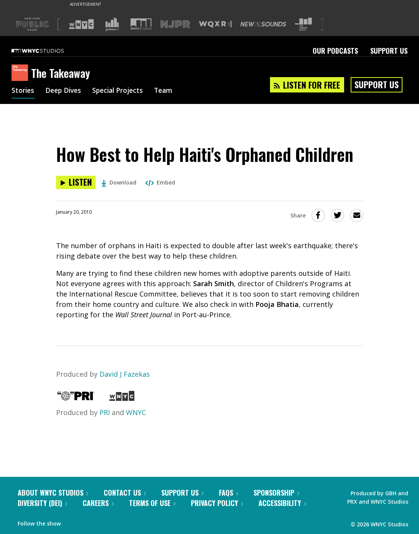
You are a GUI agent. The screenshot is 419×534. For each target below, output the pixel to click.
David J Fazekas (124, 374)
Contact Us (125, 493)
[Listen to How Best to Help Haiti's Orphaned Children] (76, 182)
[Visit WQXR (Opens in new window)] (215, 24)
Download (118, 182)
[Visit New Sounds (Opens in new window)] (263, 24)
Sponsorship (276, 493)
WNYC (136, 412)
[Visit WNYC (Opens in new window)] (81, 24)
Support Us (388, 51)
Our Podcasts (335, 51)
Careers (98, 503)
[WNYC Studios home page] (47, 50)
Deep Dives (65, 91)
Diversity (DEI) (42, 503)
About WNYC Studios (53, 493)
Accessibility (282, 503)
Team (169, 91)
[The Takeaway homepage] (21, 73)
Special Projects (122, 91)
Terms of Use (152, 503)
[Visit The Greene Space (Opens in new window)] (303, 24)
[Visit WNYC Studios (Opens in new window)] (141, 24)
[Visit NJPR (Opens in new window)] (175, 24)
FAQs (228, 493)
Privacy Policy (217, 503)
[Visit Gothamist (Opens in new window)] (112, 24)
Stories (23, 91)
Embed (160, 182)
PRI (104, 412)
